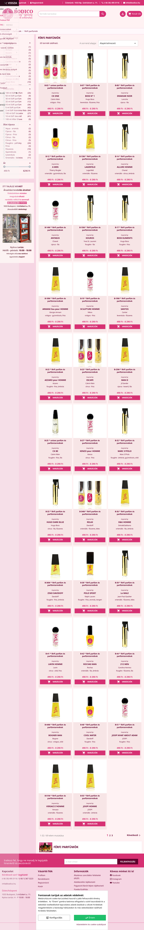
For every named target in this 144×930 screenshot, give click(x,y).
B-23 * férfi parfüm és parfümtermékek (90, 370)
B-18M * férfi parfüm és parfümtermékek (55, 299)
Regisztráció (43, 882)
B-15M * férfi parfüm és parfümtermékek (90, 228)
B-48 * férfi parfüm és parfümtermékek (90, 726)
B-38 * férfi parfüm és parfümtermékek (90, 583)
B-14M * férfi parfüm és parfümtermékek (55, 228)
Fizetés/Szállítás (81, 889)
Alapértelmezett (118, 43)
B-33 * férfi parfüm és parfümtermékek (55, 512)
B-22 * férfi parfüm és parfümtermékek (55, 370)
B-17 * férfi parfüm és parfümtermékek (124, 228)
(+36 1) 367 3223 (26, 878)
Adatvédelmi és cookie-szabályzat (91, 924)
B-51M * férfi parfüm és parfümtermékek (55, 797)
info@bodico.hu (9, 883)
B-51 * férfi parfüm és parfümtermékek (124, 726)
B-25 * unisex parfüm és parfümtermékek (55, 441)
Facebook (115, 875)
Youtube (115, 882)
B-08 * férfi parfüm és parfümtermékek (124, 86)
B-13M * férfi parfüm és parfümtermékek (90, 157)
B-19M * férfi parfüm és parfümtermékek (124, 299)
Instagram (116, 879)
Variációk (55, 113)
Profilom (41, 875)
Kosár (40, 886)
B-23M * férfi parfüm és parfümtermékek (124, 370)
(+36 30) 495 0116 (9, 878)
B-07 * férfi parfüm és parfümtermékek (90, 86)
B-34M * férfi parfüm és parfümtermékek (90, 512)
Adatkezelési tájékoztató (84, 882)
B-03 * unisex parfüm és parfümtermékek (55, 86)
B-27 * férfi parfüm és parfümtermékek (90, 441)
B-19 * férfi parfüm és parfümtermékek (90, 299)
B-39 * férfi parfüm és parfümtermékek (124, 583)
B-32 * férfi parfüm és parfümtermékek (124, 441)
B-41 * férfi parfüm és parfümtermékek (55, 655)
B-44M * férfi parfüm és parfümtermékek (55, 726)
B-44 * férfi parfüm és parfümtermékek (124, 655)
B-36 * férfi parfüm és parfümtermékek (124, 512)
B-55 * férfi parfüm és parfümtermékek (90, 797)
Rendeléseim (43, 879)
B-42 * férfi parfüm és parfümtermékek (90, 655)
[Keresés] (72, 14)
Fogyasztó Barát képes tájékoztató (89, 885)
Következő (134, 835)
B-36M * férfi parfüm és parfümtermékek (55, 583)
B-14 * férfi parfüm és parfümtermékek (124, 157)
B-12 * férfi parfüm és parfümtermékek (55, 157)
